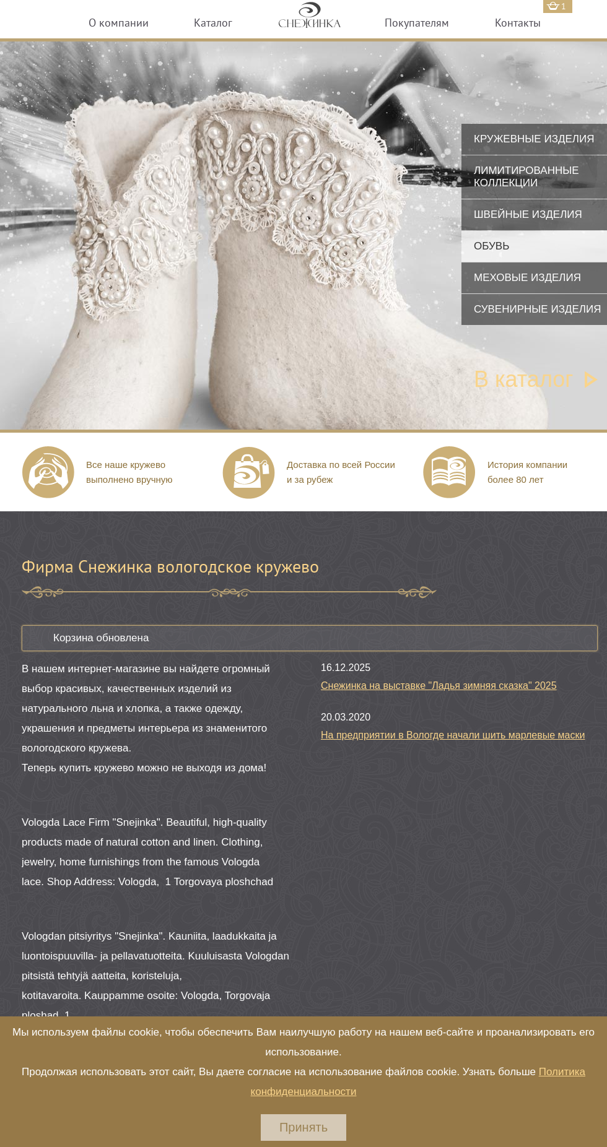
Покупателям (417, 22)
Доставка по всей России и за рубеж (341, 472)
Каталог (213, 22)
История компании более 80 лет (527, 472)
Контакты (518, 22)
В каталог (523, 379)
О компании (119, 22)
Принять (303, 1127)
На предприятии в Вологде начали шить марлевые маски (453, 735)
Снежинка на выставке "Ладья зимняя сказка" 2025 (439, 685)
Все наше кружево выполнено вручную (129, 472)
